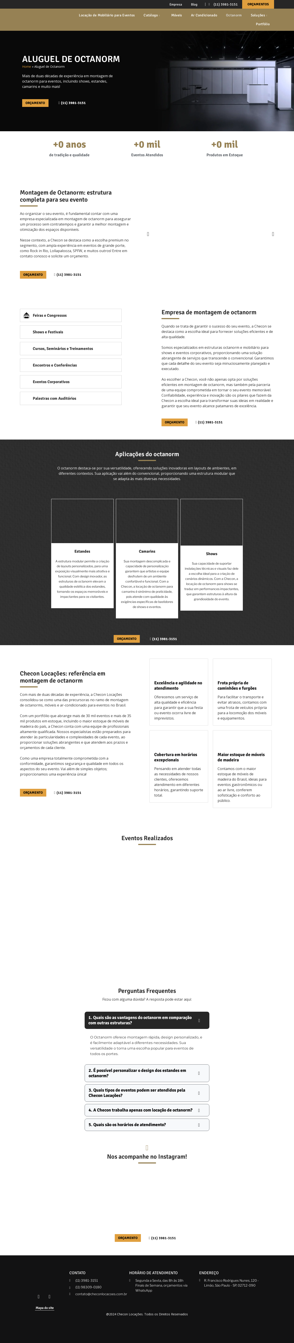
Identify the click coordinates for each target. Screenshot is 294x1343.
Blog (194, 4)
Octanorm (234, 15)
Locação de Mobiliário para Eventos (107, 15)
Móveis (176, 15)
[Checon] (41, 20)
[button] (148, 234)
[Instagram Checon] (49, 1294)
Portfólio (263, 24)
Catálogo (152, 15)
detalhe (183, 364)
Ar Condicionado (204, 15)
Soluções (259, 15)
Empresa (175, 4)
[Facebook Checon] (38, 1294)
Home (26, 66)
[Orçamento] (177, 423)
